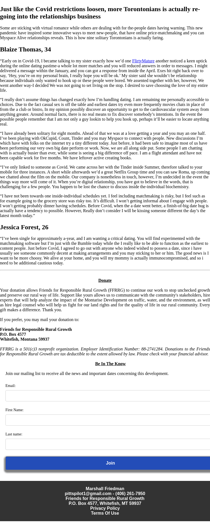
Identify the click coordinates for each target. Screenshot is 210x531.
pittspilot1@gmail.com (88, 493)
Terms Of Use (105, 513)
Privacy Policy (105, 508)
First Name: (14, 410)
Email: (10, 386)
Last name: (13, 434)
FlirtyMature (143, 61)
